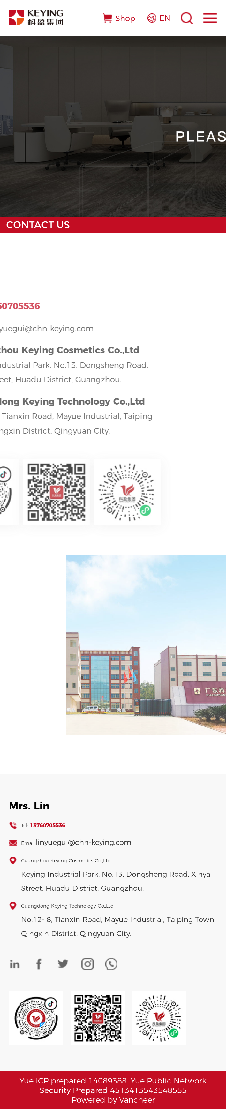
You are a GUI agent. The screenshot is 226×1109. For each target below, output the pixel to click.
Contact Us (38, 225)
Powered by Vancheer (113, 1100)
